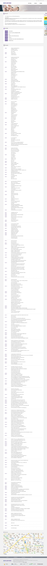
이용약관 (31, 557)
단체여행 (41, 3)
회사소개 (7, 557)
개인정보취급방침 (23, 557)
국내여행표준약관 (15, 557)
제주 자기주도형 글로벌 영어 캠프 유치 (15, 464)
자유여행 (35, 3)
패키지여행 (29, 3)
